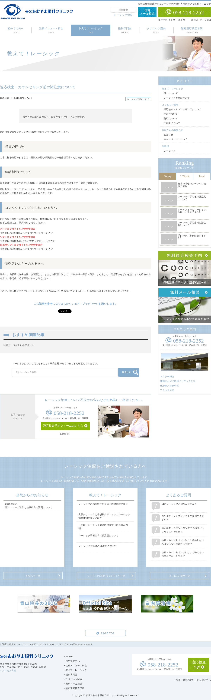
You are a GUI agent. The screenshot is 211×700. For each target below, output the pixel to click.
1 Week (184, 176)
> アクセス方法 (8, 670)
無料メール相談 (147, 12)
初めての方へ (16, 30)
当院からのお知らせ (172, 130)
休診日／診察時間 (169, 385)
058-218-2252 (188, 12)
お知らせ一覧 (33, 576)
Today (167, 176)
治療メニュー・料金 (51, 30)
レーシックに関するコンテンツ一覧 (106, 576)
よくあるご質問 (170, 105)
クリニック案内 (156, 30)
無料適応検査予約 (192, 30)
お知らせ (168, 135)
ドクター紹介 (167, 376)
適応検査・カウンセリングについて (182, 109)
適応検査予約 (198, 664)
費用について (171, 118)
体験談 (165, 146)
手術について (171, 114)
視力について (171, 93)
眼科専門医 (125, 30)
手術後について (172, 123)
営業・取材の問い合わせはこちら (193, 680)
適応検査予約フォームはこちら (63, 425)
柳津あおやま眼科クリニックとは (178, 381)
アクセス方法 (167, 390)
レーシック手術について (138, 99)
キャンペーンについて (175, 139)
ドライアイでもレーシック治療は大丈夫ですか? (192, 211)
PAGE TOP (107, 633)
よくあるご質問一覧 (179, 576)
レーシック (169, 151)
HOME (3, 644)
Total (202, 176)
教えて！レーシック (91, 30)
